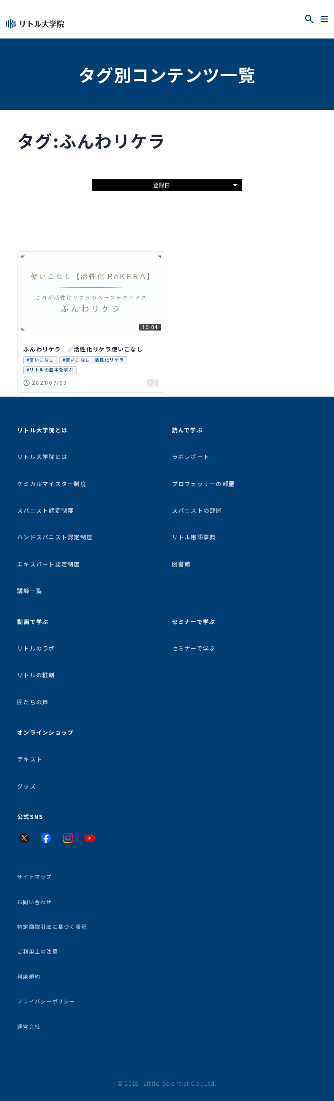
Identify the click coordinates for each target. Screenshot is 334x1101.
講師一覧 (29, 590)
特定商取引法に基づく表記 (52, 926)
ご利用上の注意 (37, 951)
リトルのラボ (36, 648)
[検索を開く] (309, 19)
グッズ (26, 786)
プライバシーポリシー (46, 1001)
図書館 (181, 564)
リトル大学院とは (42, 456)
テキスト (29, 759)
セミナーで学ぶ (194, 648)
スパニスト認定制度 (45, 510)
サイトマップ (34, 876)
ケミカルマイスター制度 (51, 483)
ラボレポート (191, 456)
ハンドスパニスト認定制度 (55, 537)
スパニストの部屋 (197, 510)
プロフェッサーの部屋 (203, 483)
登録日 (195, 185)
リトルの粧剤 (36, 675)
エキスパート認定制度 (48, 564)
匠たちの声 (32, 702)
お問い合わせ (34, 902)
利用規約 (28, 976)
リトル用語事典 (194, 537)
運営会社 (28, 1026)
